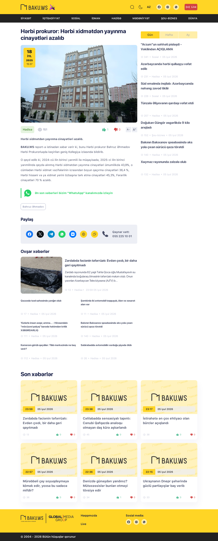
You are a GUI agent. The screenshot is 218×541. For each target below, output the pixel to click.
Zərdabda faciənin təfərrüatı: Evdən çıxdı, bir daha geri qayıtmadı (45, 423)
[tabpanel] (169, 109)
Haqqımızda (89, 515)
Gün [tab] (150, 35)
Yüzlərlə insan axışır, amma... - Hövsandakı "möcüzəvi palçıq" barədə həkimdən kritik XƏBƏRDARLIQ (44, 326)
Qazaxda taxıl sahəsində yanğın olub (41, 300)
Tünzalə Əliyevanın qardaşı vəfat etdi (167, 103)
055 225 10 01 (122, 236)
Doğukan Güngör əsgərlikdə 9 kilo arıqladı (165, 125)
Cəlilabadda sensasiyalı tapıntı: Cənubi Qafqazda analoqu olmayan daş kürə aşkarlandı (107, 423)
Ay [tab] (188, 35)
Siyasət (26, 18)
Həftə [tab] (169, 35)
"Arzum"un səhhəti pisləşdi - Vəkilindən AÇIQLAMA (161, 46)
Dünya (192, 18)
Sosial (75, 18)
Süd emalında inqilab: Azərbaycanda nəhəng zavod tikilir (167, 86)
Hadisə (116, 18)
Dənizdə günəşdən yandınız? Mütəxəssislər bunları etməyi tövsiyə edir (105, 485)
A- (128, 129)
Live (191, 7)
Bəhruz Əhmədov (33, 206)
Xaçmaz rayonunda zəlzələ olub (163, 162)
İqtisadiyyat (51, 18)
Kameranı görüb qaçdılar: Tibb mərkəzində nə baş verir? (48, 347)
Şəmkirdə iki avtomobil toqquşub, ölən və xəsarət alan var (108, 302)
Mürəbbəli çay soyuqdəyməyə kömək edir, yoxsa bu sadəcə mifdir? (46, 485)
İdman (96, 18)
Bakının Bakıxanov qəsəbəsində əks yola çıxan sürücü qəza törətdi (106, 324)
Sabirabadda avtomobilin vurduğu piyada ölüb (106, 345)
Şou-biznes (169, 18)
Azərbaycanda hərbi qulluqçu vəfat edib (166, 66)
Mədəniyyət (141, 18)
